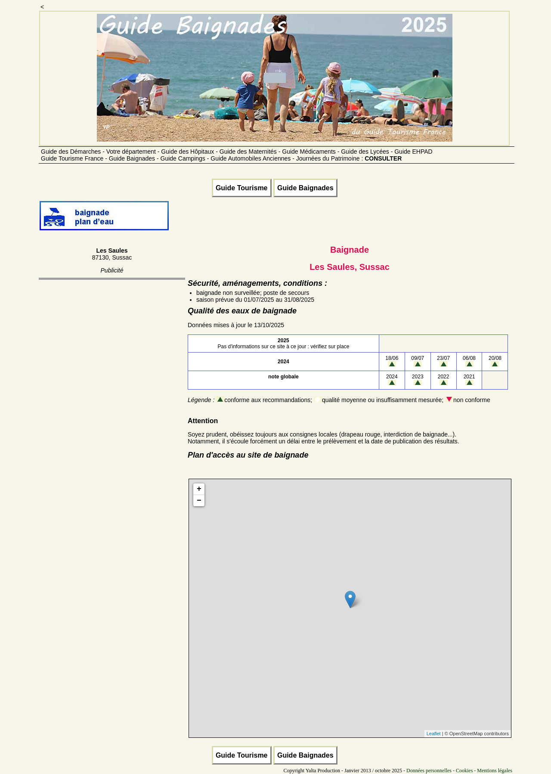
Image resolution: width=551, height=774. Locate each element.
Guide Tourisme (242, 188)
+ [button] (199, 489)
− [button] (199, 500)
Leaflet (434, 733)
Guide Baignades (305, 188)
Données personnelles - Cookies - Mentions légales (459, 771)
